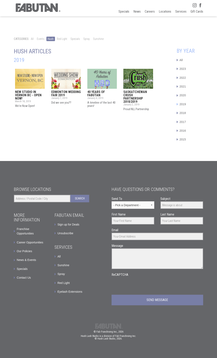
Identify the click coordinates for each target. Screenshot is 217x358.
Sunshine (98, 39)
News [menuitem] (137, 11)
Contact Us (24, 277)
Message (117, 246)
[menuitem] (72, 224)
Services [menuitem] (180, 11)
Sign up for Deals (68, 224)
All (32, 39)
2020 (183, 95)
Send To (117, 199)
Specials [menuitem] (123, 11)
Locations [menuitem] (165, 11)
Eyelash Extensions (69, 291)
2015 (183, 139)
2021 (183, 86)
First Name (119, 214)
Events (40, 39)
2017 (183, 122)
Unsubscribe (65, 233)
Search (80, 198)
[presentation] (142, 285)
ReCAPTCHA (120, 275)
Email (115, 230)
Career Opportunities (30, 242)
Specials (75, 39)
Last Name (167, 214)
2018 (183, 113)
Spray (86, 39)
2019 (183, 104)
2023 (183, 68)
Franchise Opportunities (25, 231)
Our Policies (24, 251)
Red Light (62, 39)
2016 (183, 130)
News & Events (26, 260)
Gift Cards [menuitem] (197, 11)
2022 (183, 77)
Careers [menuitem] (150, 11)
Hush (51, 39)
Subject (165, 199)
